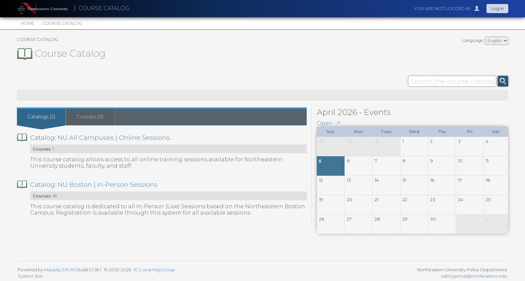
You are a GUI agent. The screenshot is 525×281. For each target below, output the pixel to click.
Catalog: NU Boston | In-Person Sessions (94, 184)
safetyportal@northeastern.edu (474, 276)
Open (325, 123)
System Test (30, 276)
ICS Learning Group (154, 269)
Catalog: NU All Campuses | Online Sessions (100, 137)
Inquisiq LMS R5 (60, 269)
